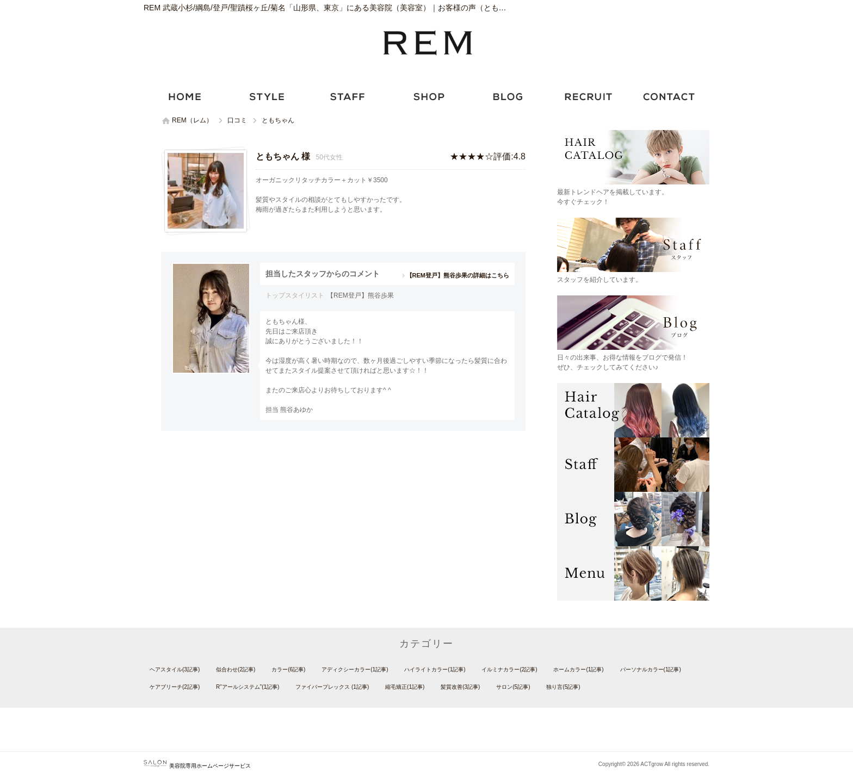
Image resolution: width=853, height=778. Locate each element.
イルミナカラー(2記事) (509, 669)
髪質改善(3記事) (460, 687)
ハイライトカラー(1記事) (434, 669)
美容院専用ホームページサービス (197, 766)
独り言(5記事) (563, 687)
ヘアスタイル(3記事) (175, 669)
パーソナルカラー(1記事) (650, 669)
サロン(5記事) (513, 687)
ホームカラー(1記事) (578, 669)
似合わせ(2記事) (235, 669)
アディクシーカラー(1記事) (355, 669)
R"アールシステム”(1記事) (247, 687)
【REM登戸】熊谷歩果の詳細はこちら (457, 275)
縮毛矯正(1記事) (404, 687)
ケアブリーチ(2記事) (175, 687)
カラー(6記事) (288, 669)
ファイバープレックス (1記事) (332, 687)
